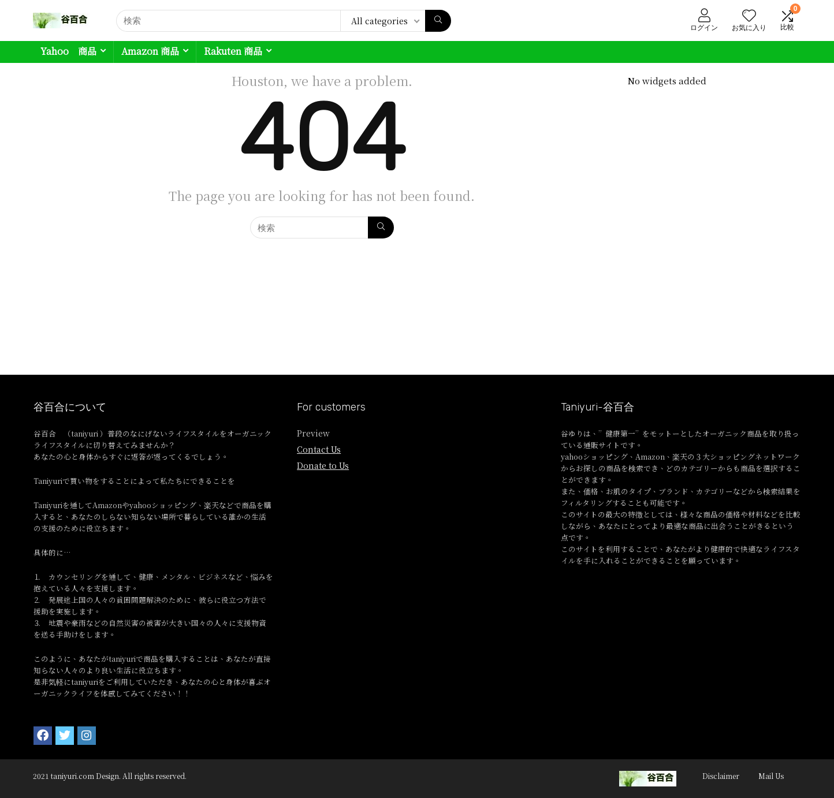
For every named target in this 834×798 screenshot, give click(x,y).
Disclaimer (720, 776)
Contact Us (319, 449)
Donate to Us (323, 465)
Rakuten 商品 (233, 51)
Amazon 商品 (150, 51)
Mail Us (771, 776)
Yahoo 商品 (68, 51)
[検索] (438, 21)
